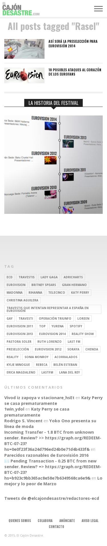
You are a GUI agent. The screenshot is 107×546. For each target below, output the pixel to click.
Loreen (83, 318)
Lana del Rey (69, 372)
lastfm (47, 372)
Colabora (45, 520)
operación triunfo (55, 318)
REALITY (13, 357)
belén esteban (65, 365)
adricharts (73, 277)
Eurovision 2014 (52, 334)
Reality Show (83, 334)
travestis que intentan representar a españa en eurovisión (47, 309)
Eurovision (16, 285)
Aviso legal (90, 520)
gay (10, 318)
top (42, 326)
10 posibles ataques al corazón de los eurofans (75, 72)
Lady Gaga (49, 277)
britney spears (43, 285)
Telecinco (56, 293)
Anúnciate (67, 520)
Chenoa (91, 349)
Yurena (58, 326)
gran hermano (74, 285)
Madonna (15, 293)
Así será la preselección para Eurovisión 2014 (73, 43)
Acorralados (65, 357)
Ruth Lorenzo (49, 342)
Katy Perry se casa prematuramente (53, 400)
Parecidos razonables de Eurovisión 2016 (46, 455)
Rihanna (35, 293)
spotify (76, 326)
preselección (18, 349)
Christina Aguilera (22, 300)
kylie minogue (18, 365)
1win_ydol (14, 409)
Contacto (56, 526)
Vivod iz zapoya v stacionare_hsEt (39, 397)
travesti (26, 318)
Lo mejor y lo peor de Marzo (53, 480)
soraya (73, 349)
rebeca (41, 365)
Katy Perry (80, 293)
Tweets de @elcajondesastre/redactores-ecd (51, 498)
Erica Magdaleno (21, 372)
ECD (10, 277)
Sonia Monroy (37, 357)
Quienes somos (20, 520)
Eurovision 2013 (20, 334)
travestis (27, 277)
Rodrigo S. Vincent (23, 420)
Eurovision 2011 (20, 326)
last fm (74, 342)
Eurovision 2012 (48, 349)
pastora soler (19, 342)
